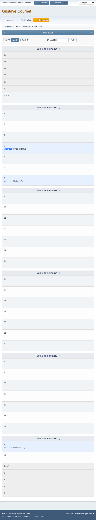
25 (5, 55)
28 (5, 75)
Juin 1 (7, 466)
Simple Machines (23, 513)
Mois (15, 40)
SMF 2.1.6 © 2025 (9, 513)
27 (5, 68)
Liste (7, 40)
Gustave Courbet (16, 11)
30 (5, 88)
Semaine (24, 40)
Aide (68, 513)
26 (5, 61)
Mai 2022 (48, 32)
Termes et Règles (78, 513)
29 (5, 82)
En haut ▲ (90, 513)
